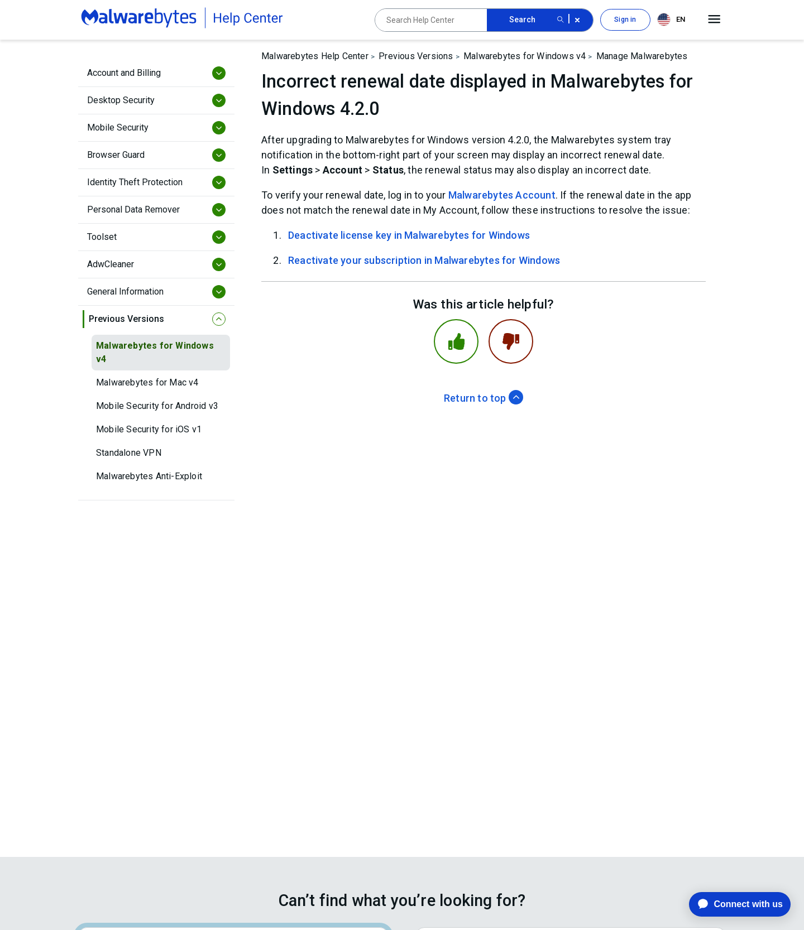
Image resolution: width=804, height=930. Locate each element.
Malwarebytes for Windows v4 (155, 352)
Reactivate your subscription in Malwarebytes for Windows (424, 260)
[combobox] (673, 19)
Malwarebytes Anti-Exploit (149, 476)
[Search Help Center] (431, 20)
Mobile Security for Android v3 (157, 406)
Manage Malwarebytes (642, 56)
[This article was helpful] (456, 341)
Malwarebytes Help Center (314, 56)
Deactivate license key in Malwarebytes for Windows (409, 235)
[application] (731, 904)
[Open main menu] (714, 19)
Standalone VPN (128, 452)
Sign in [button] (625, 19)
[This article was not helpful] (511, 341)
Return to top (483, 398)
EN (671, 19)
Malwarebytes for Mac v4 (147, 382)
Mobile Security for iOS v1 (149, 429)
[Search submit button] (560, 20)
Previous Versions (416, 56)
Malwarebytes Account (502, 195)
